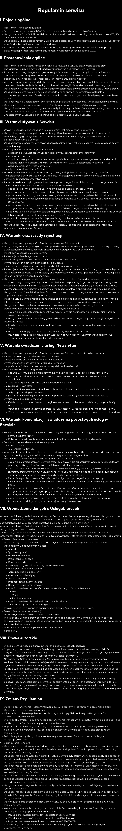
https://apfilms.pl (90, 31)
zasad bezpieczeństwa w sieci (33, 179)
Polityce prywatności (58, 536)
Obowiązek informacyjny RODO (19, 536)
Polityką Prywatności (28, 455)
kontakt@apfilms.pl (63, 818)
